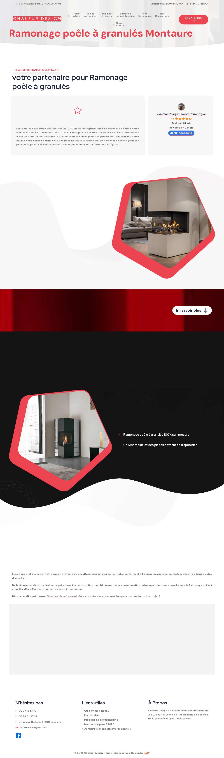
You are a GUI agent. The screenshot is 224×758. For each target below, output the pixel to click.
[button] (193, 20)
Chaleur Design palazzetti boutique (181, 114)
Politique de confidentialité (101, 719)
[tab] (163, 434)
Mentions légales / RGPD (99, 724)
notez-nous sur (181, 132)
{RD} (147, 753)
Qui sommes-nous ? (96, 710)
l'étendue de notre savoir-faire (65, 596)
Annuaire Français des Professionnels (107, 728)
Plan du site (91, 715)
